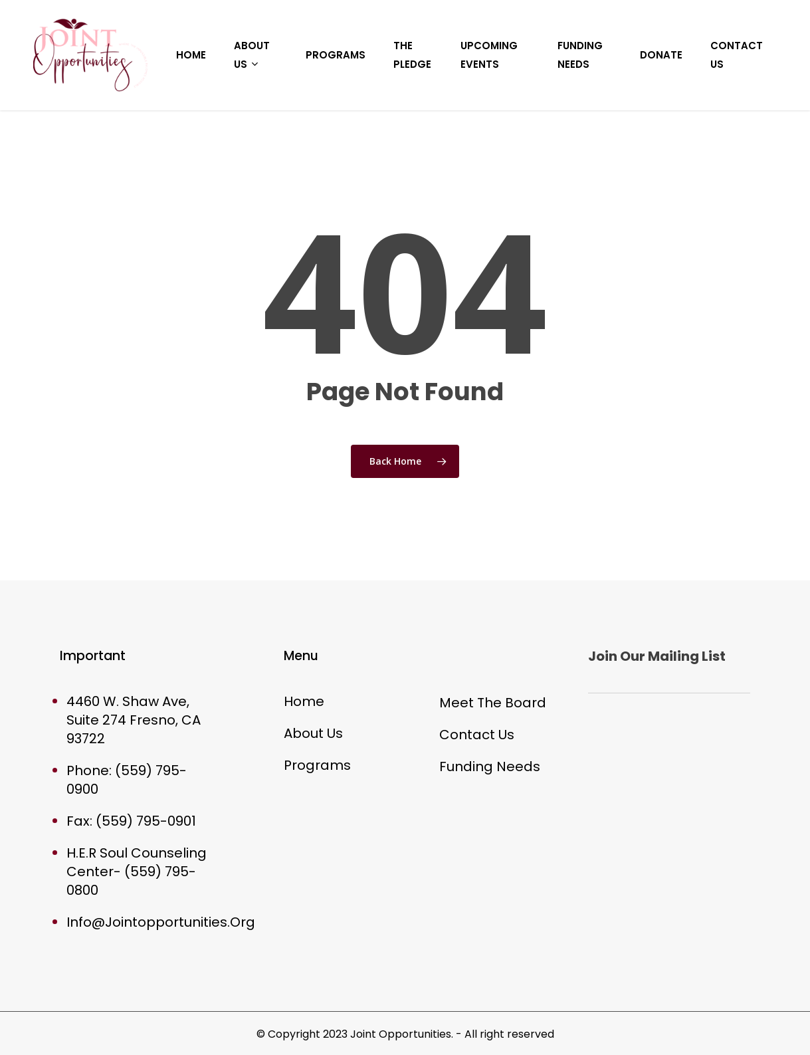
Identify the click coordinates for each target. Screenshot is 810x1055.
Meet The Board (492, 702)
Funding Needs (489, 766)
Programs (317, 765)
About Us (313, 733)
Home (304, 701)
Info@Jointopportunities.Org (160, 922)
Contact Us (476, 734)
